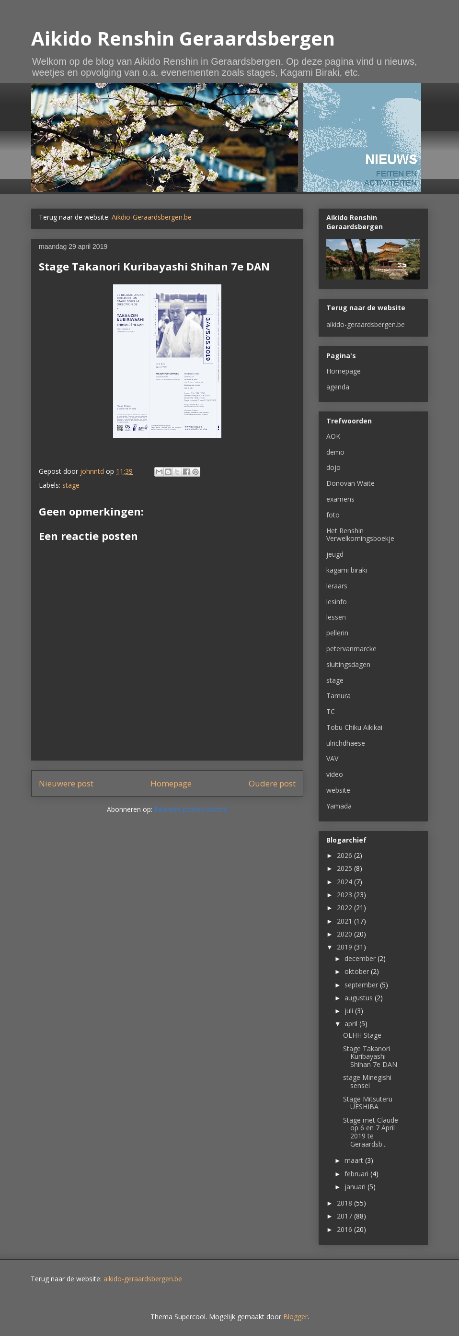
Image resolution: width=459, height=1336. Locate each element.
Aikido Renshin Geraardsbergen (183, 38)
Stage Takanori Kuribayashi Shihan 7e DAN (370, 1056)
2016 (345, 1229)
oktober (357, 971)
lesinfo (336, 601)
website (338, 790)
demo (335, 452)
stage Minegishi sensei (367, 1081)
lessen (336, 616)
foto (333, 514)
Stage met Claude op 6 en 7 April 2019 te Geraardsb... (370, 1131)
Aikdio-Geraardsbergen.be (152, 217)
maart (354, 1160)
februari (357, 1173)
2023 (345, 894)
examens (340, 499)
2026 (345, 855)
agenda (337, 386)
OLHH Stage (362, 1035)
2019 (345, 946)
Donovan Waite (350, 483)
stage (71, 485)
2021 (345, 921)
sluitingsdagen (348, 664)
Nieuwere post (66, 783)
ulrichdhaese (345, 743)
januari (355, 1186)
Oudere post (272, 783)
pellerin (337, 632)
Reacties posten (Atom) (191, 809)
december (361, 958)
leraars (336, 585)
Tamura (338, 695)
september (362, 984)
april (351, 1023)
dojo (333, 467)
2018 (345, 1202)
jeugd (335, 554)
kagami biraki (346, 569)
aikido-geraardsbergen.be (365, 324)
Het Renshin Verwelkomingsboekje (360, 534)
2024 (345, 881)
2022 (345, 907)
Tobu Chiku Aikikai (354, 727)
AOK (333, 436)
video (334, 774)
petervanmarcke (351, 648)
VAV (332, 758)
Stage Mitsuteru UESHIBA (367, 1103)
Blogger (295, 1316)
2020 (345, 933)
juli (349, 1010)
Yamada (339, 805)
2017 (345, 1215)
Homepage (171, 783)
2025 (345, 868)
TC (330, 711)
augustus (359, 997)
